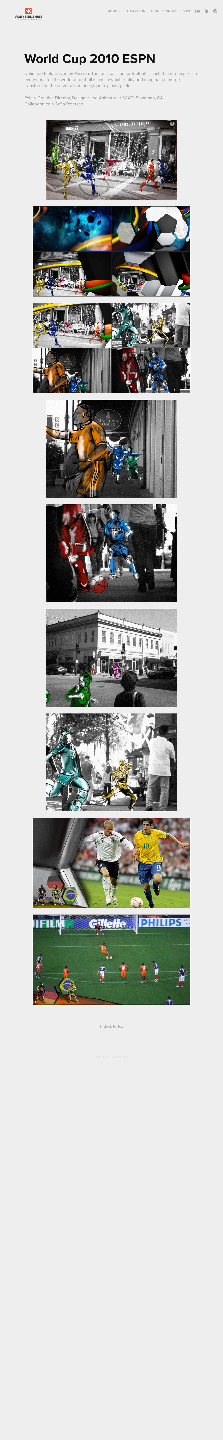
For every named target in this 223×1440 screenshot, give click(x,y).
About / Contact (164, 11)
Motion (113, 11)
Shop (187, 11)
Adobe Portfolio (119, 1057)
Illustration (135, 11)
